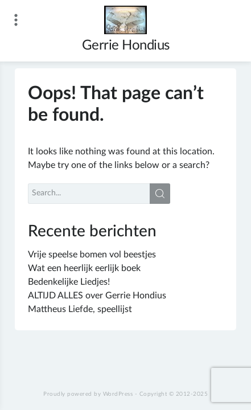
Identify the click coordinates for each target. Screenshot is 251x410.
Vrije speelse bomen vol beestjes (92, 254)
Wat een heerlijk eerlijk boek (84, 268)
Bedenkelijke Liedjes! (69, 281)
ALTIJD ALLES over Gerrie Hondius (97, 295)
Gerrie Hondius (126, 45)
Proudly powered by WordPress (88, 394)
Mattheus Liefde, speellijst (80, 309)
